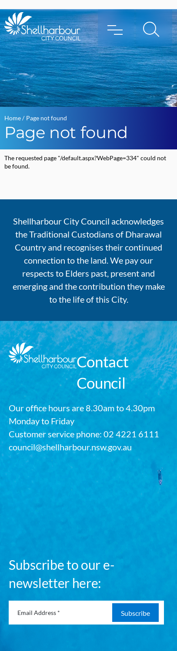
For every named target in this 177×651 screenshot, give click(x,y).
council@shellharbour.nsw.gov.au (70, 447)
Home (12, 118)
